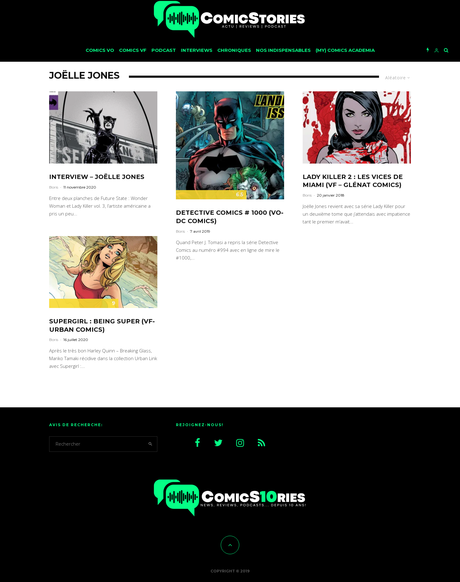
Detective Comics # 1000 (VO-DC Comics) (229, 217)
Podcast (163, 50)
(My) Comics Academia (345, 50)
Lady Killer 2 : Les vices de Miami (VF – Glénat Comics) (353, 181)
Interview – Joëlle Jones (96, 177)
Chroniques (234, 50)
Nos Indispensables (283, 50)
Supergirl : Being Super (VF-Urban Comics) (102, 325)
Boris (53, 187)
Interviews (196, 50)
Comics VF (133, 50)
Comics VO (100, 50)
